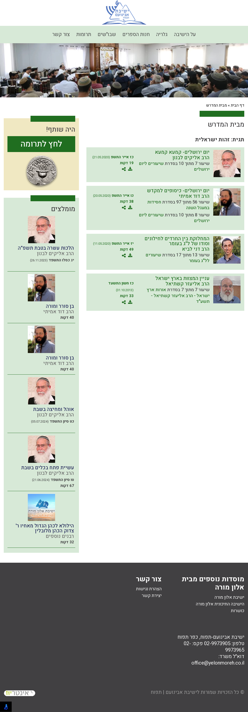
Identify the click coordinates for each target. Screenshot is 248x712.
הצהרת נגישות (149, 589)
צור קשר (61, 34)
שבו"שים (107, 34)
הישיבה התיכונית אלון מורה (220, 604)
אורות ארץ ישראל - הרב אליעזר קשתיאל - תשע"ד (178, 295)
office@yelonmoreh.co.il (217, 663)
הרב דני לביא (196, 249)
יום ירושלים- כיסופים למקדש (178, 190)
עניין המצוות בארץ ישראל (182, 278)
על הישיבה (185, 34)
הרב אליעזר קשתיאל (188, 283)
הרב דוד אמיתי (194, 196)
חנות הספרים (136, 34)
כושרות (237, 610)
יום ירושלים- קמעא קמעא (182, 152)
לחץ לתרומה (41, 144)
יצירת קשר (152, 595)
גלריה (162, 34)
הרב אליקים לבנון (191, 157)
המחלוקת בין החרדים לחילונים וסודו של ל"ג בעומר (177, 241)
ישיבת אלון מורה (229, 597)
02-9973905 (217, 643)
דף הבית (237, 105)
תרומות (83, 34)
